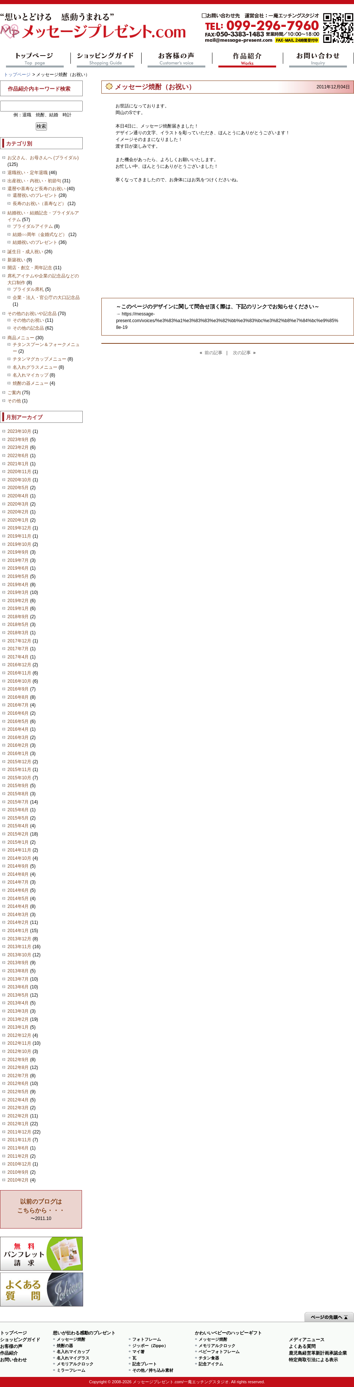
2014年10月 (19, 858)
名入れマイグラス (73, 1358)
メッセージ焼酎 (71, 1339)
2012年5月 (18, 1091)
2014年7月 (18, 882)
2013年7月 (18, 979)
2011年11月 (19, 1139)
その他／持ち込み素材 (152, 1370)
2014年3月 (18, 914)
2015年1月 (18, 842)
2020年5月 (18, 487)
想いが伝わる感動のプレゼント (84, 1333)
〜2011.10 (41, 1209)
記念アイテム (211, 1364)
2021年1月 (18, 463)
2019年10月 (19, 544)
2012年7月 (18, 1075)
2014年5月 (18, 898)
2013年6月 (18, 987)
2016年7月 (18, 705)
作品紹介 (247, 60)
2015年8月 (18, 793)
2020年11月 (19, 471)
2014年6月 (18, 890)
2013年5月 (18, 995)
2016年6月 (18, 713)
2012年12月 (19, 1035)
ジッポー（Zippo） (150, 1345)
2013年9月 (18, 962)
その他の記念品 (28, 328)
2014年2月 (18, 922)
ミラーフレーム (71, 1370)
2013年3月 (18, 1011)
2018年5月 (18, 624)
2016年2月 (18, 745)
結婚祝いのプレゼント (35, 242)
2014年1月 (18, 930)
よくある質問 (41, 1289)
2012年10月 (19, 1051)
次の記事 (242, 352)
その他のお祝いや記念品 (32, 313)
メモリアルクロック (75, 1364)
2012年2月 (18, 1116)
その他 (14, 400)
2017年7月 (18, 648)
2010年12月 (19, 1164)
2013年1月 (18, 1027)
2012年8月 (18, 1067)
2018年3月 (18, 632)
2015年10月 (19, 777)
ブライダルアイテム (33, 226)
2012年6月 (18, 1083)
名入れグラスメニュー (35, 367)
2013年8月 (18, 971)
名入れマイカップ (30, 375)
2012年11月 (19, 1043)
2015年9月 (18, 785)
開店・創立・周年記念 (29, 267)
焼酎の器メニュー (30, 383)
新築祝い (16, 259)
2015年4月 (18, 825)
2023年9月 (18, 439)
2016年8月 (18, 697)
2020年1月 (18, 520)
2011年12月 (19, 1132)
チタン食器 (209, 1358)
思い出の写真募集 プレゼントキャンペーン (41, 1254)
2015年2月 (18, 834)
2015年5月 (18, 818)
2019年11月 (19, 536)
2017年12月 (19, 641)
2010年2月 (18, 1180)
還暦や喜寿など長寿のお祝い (36, 188)
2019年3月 (18, 592)
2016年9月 (18, 689)
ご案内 (14, 392)
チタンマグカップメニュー (39, 359)
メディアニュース (307, 1339)
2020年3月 (18, 504)
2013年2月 (18, 1019)
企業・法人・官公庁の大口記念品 (46, 297)
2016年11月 (19, 673)
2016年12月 (19, 664)
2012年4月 (18, 1100)
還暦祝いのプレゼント (35, 195)
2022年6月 (18, 455)
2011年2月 (18, 1156)
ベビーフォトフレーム (219, 1351)
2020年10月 (19, 479)
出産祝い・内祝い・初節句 (34, 180)
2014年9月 (18, 866)
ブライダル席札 (28, 289)
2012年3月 (18, 1107)
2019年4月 (18, 584)
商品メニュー (20, 337)
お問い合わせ (318, 60)
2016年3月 (18, 737)
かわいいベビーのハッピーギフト (228, 1333)
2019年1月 (18, 608)
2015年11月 (19, 769)
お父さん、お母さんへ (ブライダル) (43, 157)
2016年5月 (18, 721)
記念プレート (144, 1364)
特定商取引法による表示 (313, 1359)
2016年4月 (18, 729)
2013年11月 (19, 946)
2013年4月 (18, 1003)
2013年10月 (19, 954)
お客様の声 (177, 60)
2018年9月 (18, 616)
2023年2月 (18, 447)
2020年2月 (18, 512)
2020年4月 (18, 495)
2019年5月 (18, 576)
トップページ (35, 60)
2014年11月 (19, 850)
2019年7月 (18, 560)
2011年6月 (18, 1148)
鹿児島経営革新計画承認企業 (318, 1353)
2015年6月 (18, 809)
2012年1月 (18, 1123)
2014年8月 (18, 874)
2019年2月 (18, 600)
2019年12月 (19, 528)
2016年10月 (19, 681)
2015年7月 (18, 802)
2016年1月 (18, 753)
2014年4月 (18, 906)
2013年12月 (19, 938)
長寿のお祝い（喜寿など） (39, 203)
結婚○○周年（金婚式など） (40, 234)
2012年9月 (18, 1059)
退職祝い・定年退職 (27, 172)
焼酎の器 (65, 1345)
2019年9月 (18, 552)
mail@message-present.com (277, 28)
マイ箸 (138, 1351)
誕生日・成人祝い (25, 251)
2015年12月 (19, 761)
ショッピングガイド (106, 60)
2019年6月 (18, 568)
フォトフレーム (146, 1339)
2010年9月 (18, 1172)
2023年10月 (19, 431)
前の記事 (213, 352)
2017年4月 (18, 657)
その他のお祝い (28, 320)
